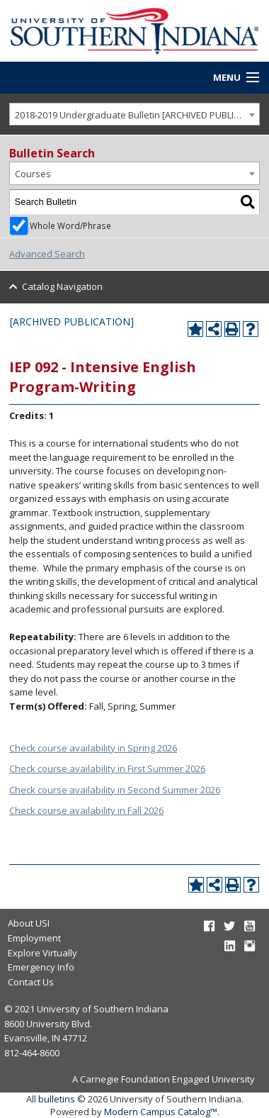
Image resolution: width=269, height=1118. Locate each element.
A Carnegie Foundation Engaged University (163, 1079)
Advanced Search (47, 253)
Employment (34, 938)
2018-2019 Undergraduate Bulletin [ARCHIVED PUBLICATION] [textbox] (137, 114)
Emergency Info (41, 967)
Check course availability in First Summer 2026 (107, 768)
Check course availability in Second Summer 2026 (114, 789)
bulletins (56, 1098)
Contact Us (31, 982)
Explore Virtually (42, 952)
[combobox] (134, 114)
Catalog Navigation (62, 286)
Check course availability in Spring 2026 (93, 748)
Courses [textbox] (33, 173)
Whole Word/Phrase (70, 225)
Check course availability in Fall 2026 (86, 810)
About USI (29, 923)
